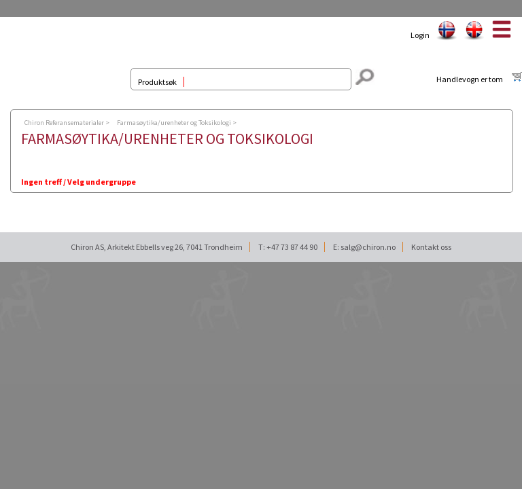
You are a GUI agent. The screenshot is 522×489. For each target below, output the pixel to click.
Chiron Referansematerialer (64, 122)
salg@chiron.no (368, 247)
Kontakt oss (431, 247)
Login (420, 35)
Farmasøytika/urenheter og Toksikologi (174, 122)
